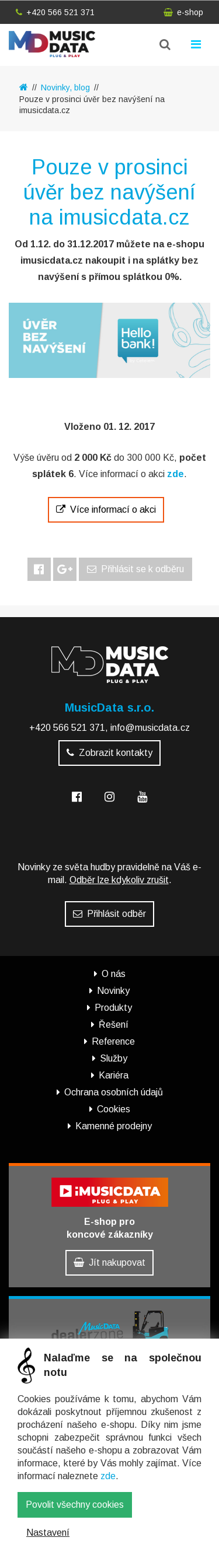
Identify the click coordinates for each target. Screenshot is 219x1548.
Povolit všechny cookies (75, 1505)
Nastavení (47, 1533)
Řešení (113, 1024)
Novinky (113, 991)
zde (108, 1476)
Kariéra (113, 1075)
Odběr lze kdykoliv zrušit (119, 880)
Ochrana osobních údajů (113, 1092)
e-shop (183, 12)
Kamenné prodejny (113, 1126)
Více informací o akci (106, 509)
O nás (114, 974)
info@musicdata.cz (150, 728)
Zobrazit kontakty (109, 753)
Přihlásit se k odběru (135, 569)
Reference (113, 1041)
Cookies (113, 1109)
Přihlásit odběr (109, 914)
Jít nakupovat (109, 1262)
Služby (113, 1058)
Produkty (113, 1008)
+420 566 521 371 (55, 12)
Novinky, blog (65, 87)
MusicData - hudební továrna (52, 44)
